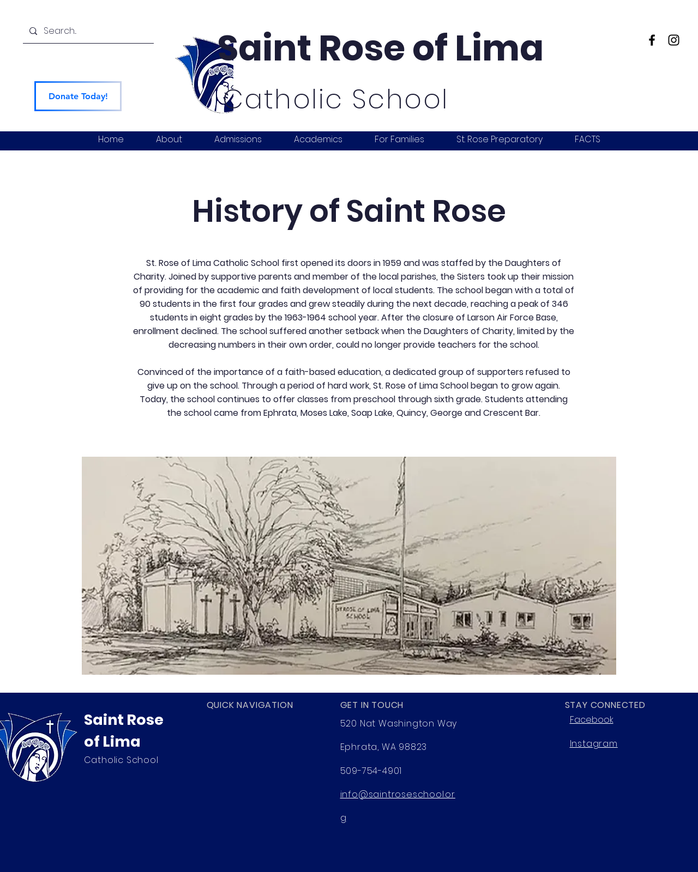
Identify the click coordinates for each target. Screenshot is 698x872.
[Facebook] (652, 40)
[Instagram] (673, 40)
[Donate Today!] (78, 96)
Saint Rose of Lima (381, 48)
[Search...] (87, 31)
